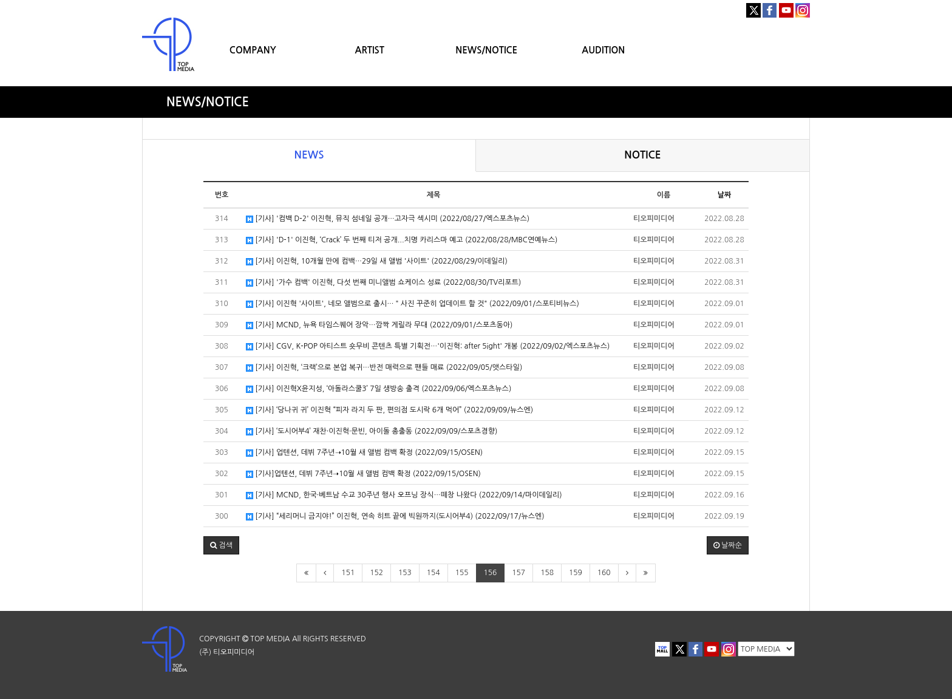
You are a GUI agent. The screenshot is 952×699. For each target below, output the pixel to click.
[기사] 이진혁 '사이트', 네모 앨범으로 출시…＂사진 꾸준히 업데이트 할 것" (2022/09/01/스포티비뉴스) (412, 304)
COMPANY (252, 50)
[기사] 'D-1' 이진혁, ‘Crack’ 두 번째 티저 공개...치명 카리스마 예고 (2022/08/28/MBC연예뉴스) (401, 240)
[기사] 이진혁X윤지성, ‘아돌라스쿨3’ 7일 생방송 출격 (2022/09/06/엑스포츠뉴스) (378, 389)
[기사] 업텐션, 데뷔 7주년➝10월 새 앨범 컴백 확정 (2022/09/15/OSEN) (364, 453)
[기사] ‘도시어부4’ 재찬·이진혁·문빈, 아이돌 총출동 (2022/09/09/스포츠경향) (371, 431)
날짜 (725, 195)
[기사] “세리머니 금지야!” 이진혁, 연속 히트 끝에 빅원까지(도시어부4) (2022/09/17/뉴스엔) (395, 516)
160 (604, 572)
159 (575, 572)
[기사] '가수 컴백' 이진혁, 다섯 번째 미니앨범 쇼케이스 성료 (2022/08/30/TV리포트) (383, 283)
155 (462, 572)
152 (376, 572)
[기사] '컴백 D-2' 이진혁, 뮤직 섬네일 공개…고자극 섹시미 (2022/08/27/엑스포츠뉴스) (387, 219)
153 (405, 572)
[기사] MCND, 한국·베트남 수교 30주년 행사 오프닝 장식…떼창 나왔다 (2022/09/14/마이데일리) (404, 495)
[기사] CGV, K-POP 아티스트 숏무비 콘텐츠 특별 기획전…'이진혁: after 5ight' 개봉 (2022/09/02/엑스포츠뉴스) (428, 346)
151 (348, 572)
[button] (221, 545)
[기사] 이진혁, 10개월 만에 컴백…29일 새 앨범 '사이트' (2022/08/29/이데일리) (377, 261)
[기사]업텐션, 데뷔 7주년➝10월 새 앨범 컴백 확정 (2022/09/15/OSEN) (363, 474)
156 (490, 572)
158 (547, 572)
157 (518, 572)
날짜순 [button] (727, 545)
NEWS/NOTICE (486, 50)
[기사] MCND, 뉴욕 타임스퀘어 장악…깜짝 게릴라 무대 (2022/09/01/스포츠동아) (379, 325)
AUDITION (603, 50)
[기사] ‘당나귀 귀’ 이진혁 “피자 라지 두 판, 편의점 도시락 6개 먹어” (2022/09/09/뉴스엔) (389, 410)
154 (433, 572)
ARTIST (369, 50)
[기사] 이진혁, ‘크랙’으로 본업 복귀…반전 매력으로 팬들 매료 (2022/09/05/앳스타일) (384, 368)
